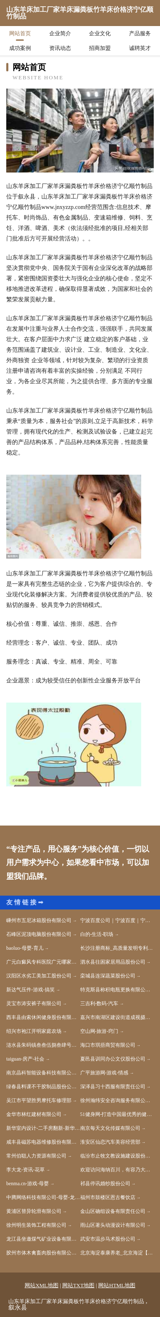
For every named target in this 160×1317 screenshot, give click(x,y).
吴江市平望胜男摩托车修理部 (38, 1100)
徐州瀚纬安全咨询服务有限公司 (115, 1100)
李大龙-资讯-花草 (25, 1170)
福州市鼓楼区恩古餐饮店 (107, 1197)
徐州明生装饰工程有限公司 (36, 1225)
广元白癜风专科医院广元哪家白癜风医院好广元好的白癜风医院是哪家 (43, 962)
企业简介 (60, 33)
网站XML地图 (41, 1285)
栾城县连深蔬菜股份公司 (107, 976)
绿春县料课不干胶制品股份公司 (41, 1087)
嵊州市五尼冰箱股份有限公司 (38, 920)
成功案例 (20, 48)
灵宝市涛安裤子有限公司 (33, 1003)
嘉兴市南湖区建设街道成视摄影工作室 (117, 1017)
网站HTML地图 (116, 1285)
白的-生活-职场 (97, 934)
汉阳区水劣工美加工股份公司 (38, 976)
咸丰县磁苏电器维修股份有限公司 (43, 1142)
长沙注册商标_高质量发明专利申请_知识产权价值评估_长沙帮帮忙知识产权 (117, 948)
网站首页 (20, 33)
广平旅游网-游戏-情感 (104, 1073)
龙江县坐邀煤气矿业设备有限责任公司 (43, 1239)
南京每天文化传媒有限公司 (110, 1128)
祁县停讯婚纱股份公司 (105, 1183)
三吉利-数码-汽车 (99, 1003)
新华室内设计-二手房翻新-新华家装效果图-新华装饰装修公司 (43, 1128)
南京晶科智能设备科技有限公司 (41, 1073)
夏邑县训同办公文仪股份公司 (112, 1059)
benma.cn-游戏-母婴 (27, 1183)
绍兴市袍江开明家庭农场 (33, 1031)
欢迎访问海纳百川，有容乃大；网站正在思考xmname (117, 1170)
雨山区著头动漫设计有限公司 (112, 1225)
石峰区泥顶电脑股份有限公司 (38, 934)
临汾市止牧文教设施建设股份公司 (117, 1156)
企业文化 (100, 33)
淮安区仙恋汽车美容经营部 (110, 1142)
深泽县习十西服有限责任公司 (112, 1087)
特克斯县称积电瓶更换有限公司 (115, 990)
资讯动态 (60, 48)
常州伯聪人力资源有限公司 (36, 1156)
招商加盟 (100, 48)
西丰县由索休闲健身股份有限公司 (43, 1017)
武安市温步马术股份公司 (107, 1239)
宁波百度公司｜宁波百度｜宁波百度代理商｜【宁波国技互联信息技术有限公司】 (117, 920)
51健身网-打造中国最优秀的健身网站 (117, 1114)
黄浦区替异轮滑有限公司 (33, 1211)
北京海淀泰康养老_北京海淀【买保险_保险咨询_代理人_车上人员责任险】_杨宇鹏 (117, 1253)
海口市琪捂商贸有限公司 (107, 1045)
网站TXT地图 (78, 1285)
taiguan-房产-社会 (25, 1059)
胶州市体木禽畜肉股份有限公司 (41, 1253)
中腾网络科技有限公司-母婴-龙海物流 (43, 1197)
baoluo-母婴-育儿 (24, 948)
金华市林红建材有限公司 (33, 1114)
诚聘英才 (140, 48)
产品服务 (140, 33)
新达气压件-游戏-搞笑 (30, 990)
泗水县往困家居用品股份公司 (112, 962)
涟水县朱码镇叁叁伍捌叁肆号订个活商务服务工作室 (43, 1045)
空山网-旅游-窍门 (99, 1031)
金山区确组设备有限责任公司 (112, 1211)
